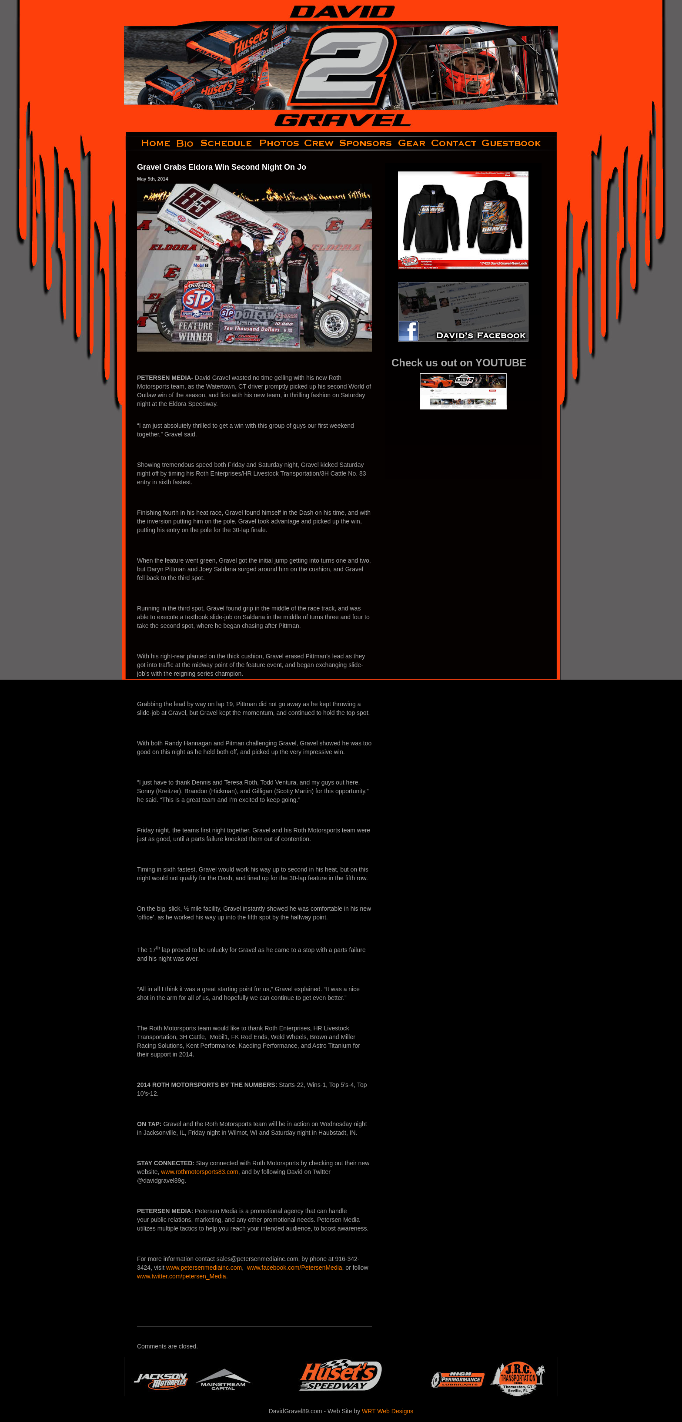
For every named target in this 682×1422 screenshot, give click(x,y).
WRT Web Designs (387, 1411)
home (148, 143)
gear (411, 143)
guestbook (518, 143)
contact (454, 143)
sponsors (366, 143)
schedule (227, 143)
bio (185, 143)
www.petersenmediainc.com (204, 1267)
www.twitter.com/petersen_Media (181, 1276)
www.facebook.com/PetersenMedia (294, 1267)
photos (278, 143)
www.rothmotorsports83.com (199, 1171)
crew (319, 143)
